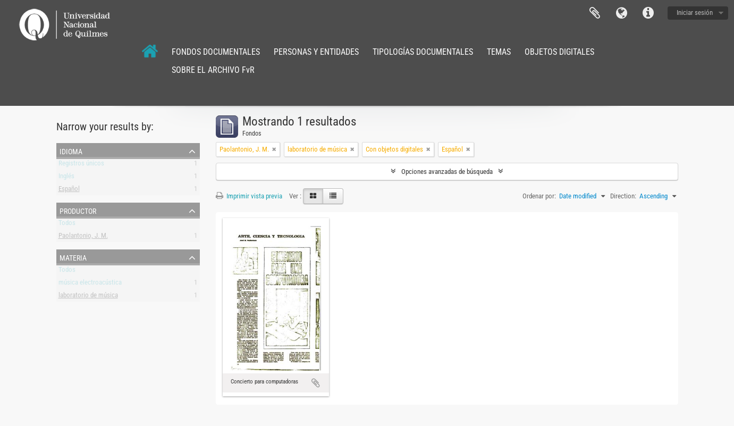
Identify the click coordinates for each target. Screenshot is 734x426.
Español (69, 191)
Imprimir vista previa (249, 196)
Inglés (66, 178)
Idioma (621, 13)
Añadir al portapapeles (315, 383)
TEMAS (499, 52)
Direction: (623, 196)
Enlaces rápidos (648, 13)
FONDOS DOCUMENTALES (216, 52)
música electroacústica (90, 284)
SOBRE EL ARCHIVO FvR (213, 70)
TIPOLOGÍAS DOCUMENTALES (423, 52)
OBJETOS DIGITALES (559, 52)
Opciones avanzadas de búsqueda (447, 172)
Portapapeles (594, 13)
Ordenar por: (539, 196)
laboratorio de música (88, 297)
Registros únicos (81, 165)
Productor (78, 210)
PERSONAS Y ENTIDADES (316, 52)
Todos (66, 225)
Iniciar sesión (695, 12)
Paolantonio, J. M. (83, 237)
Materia (73, 256)
